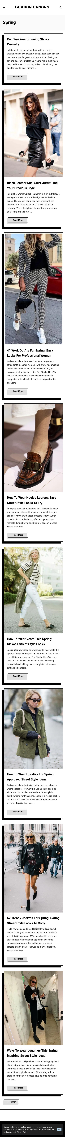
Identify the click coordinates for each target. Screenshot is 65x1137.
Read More (19, 77)
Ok (59, 1130)
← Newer (11, 1102)
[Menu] (4, 7)
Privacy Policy (22, 1132)
